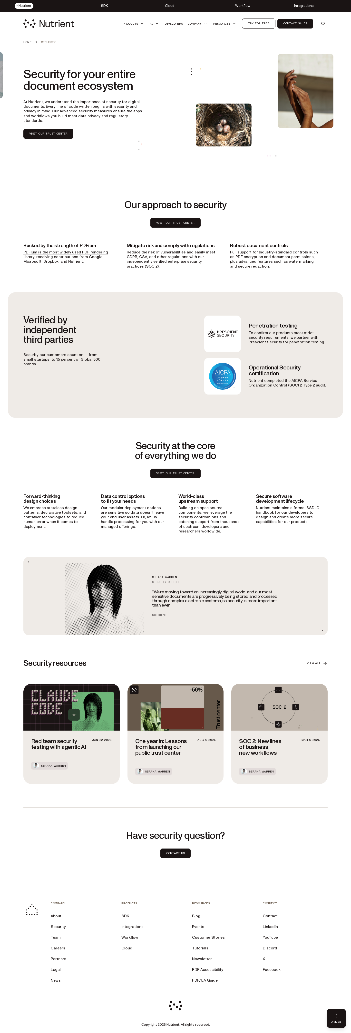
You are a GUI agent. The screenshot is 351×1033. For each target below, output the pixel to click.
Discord (270, 948)
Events (198, 926)
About (56, 916)
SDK (125, 916)
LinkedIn (270, 926)
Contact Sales (295, 23)
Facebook (272, 969)
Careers (58, 948)
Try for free (258, 23)
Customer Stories (208, 937)
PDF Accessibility (207, 969)
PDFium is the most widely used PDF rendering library (65, 255)
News (56, 980)
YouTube (270, 937)
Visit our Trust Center (175, 473)
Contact (270, 916)
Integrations (132, 926)
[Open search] (323, 24)
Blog (196, 916)
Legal (56, 969)
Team (56, 937)
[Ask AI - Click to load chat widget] (336, 1018)
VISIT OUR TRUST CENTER (48, 133)
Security (58, 926)
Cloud (126, 948)
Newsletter (202, 959)
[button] (134, 24)
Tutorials (200, 948)
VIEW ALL (317, 663)
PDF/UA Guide (205, 980)
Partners (58, 959)
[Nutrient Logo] (48, 23)
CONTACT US (175, 853)
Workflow (129, 937)
